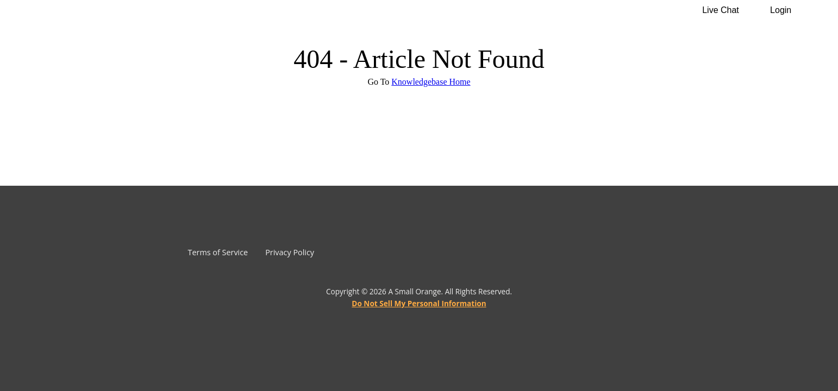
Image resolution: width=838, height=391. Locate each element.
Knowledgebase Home (430, 81)
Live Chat (720, 10)
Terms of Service (218, 252)
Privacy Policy (289, 252)
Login (780, 10)
